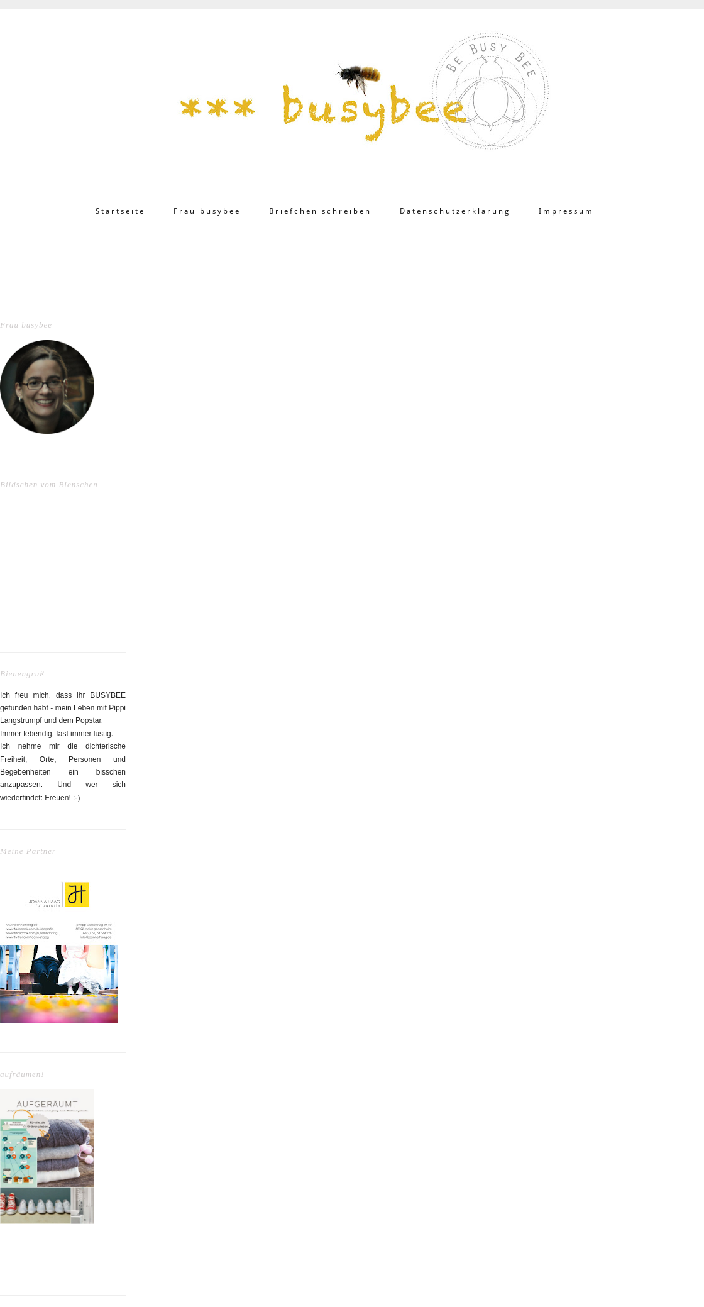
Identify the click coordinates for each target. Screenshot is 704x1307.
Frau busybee (207, 211)
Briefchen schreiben (320, 211)
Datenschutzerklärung (455, 211)
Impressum (566, 211)
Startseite (120, 211)
